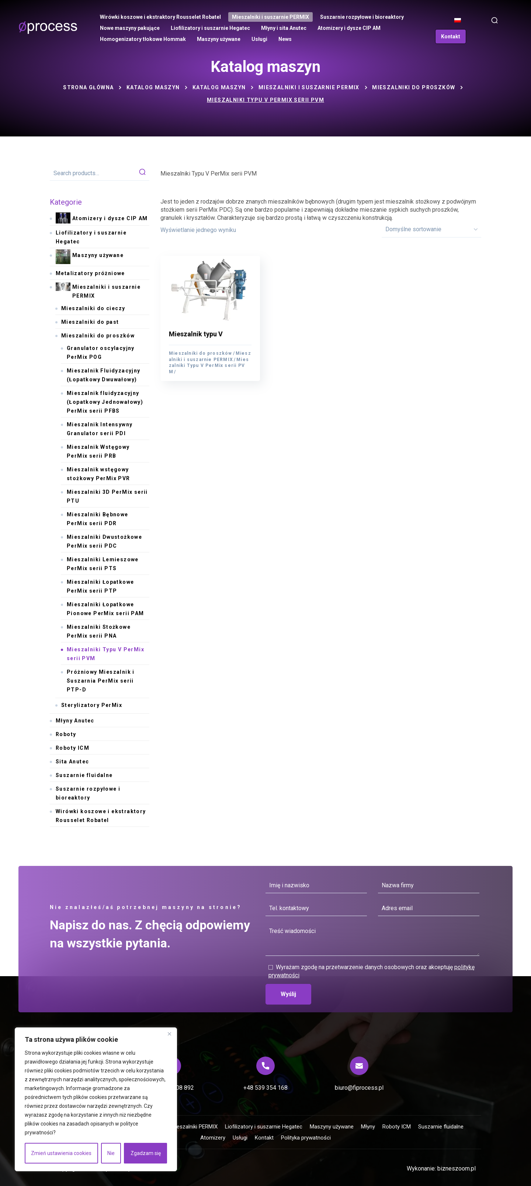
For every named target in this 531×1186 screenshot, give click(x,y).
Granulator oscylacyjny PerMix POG (101, 352)
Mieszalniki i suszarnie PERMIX (309, 87)
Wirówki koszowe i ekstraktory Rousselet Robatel (101, 815)
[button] (494, 20)
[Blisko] (169, 1033)
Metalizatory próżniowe (90, 273)
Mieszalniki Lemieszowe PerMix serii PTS (103, 563)
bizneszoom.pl (456, 1168)
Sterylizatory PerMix (91, 705)
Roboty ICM (72, 748)
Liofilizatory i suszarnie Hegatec (91, 237)
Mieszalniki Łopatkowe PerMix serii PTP (100, 586)
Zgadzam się (146, 1153)
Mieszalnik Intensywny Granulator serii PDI (99, 429)
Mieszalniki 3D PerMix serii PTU (107, 496)
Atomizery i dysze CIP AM (102, 218)
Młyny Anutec (75, 721)
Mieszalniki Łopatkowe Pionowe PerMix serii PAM (105, 608)
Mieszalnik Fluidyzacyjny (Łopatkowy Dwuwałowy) (103, 375)
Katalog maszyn (153, 87)
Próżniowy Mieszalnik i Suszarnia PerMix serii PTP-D (101, 681)
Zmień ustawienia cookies (61, 1153)
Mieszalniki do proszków (413, 87)
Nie (111, 1153)
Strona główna (88, 87)
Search (142, 173)
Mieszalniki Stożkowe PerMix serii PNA (99, 631)
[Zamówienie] (431, 229)
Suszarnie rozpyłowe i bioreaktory (88, 793)
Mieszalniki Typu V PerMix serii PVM (209, 365)
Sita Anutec (72, 761)
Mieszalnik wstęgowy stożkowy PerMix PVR (98, 474)
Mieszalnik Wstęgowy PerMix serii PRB (98, 451)
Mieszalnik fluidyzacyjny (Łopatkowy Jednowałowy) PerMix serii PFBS (105, 402)
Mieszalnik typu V (196, 334)
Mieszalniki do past (90, 322)
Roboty (66, 734)
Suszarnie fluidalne (84, 775)
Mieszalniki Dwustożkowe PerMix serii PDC (104, 541)
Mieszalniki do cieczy (93, 308)
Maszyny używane (90, 257)
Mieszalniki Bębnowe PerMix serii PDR (97, 518)
